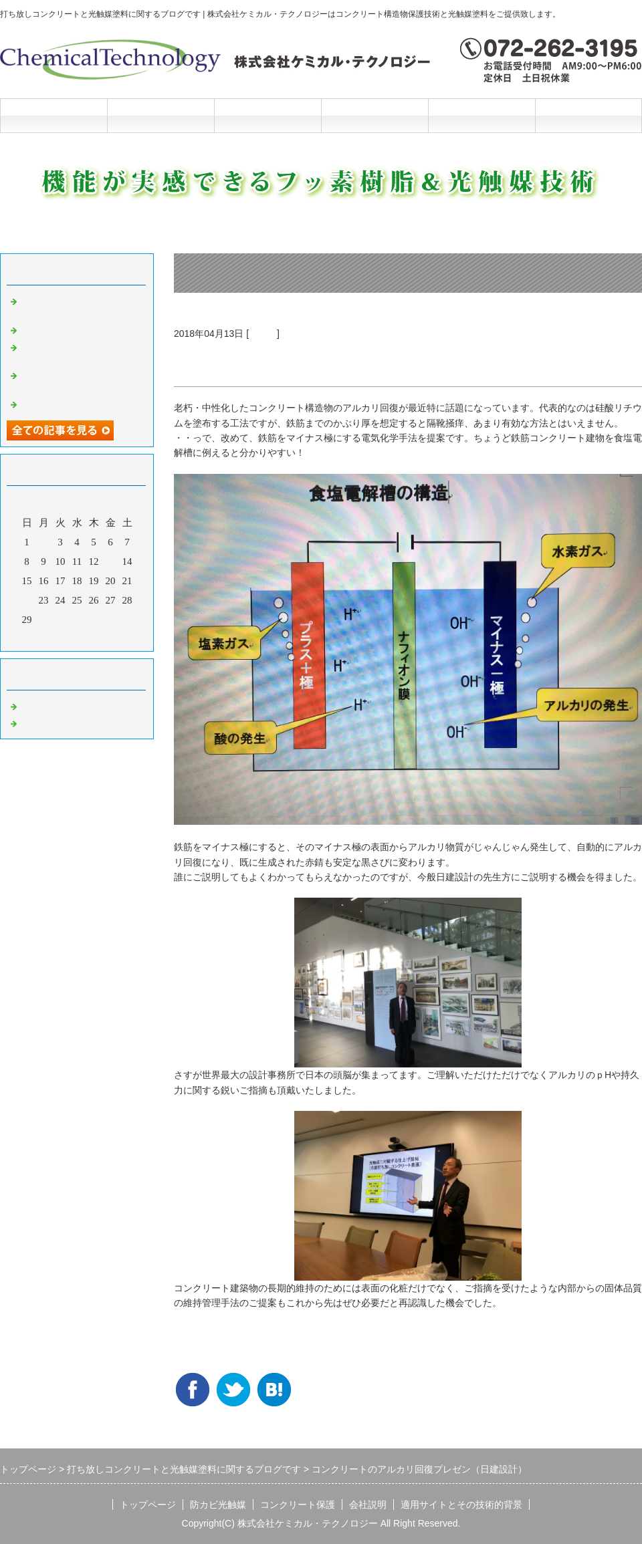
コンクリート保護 (267, 115)
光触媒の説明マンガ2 (68, 329)
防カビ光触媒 (160, 115)
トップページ (53, 115)
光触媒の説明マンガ (65, 403)
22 (27, 600)
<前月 (51, 637)
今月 (77, 637)
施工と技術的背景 (481, 115)
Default (35, 705)
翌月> (102, 637)
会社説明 (374, 115)
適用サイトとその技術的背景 (461, 1504)
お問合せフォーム (588, 115)
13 (111, 561)
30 (44, 619)
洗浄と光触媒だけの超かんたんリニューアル (80, 352)
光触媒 (263, 333)
